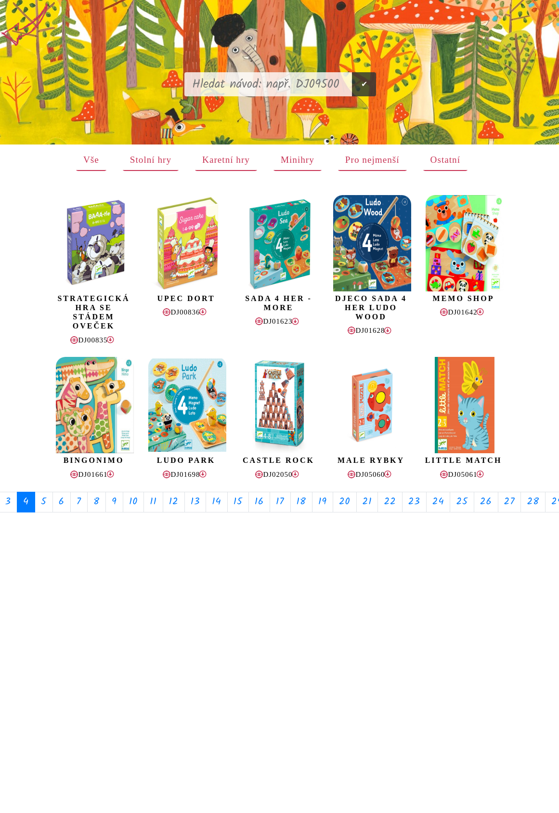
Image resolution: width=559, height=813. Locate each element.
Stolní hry (150, 160)
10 (133, 502)
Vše (91, 160)
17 (280, 502)
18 (301, 502)
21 (367, 502)
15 (238, 502)
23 (414, 502)
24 (438, 502)
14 (216, 502)
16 (259, 502)
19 (322, 502)
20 (345, 502)
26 (486, 502)
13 (195, 502)
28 (533, 502)
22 (390, 502)
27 (509, 502)
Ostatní (445, 160)
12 (174, 502)
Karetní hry (226, 160)
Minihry (297, 160)
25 (462, 502)
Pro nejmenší (372, 160)
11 (153, 502)
